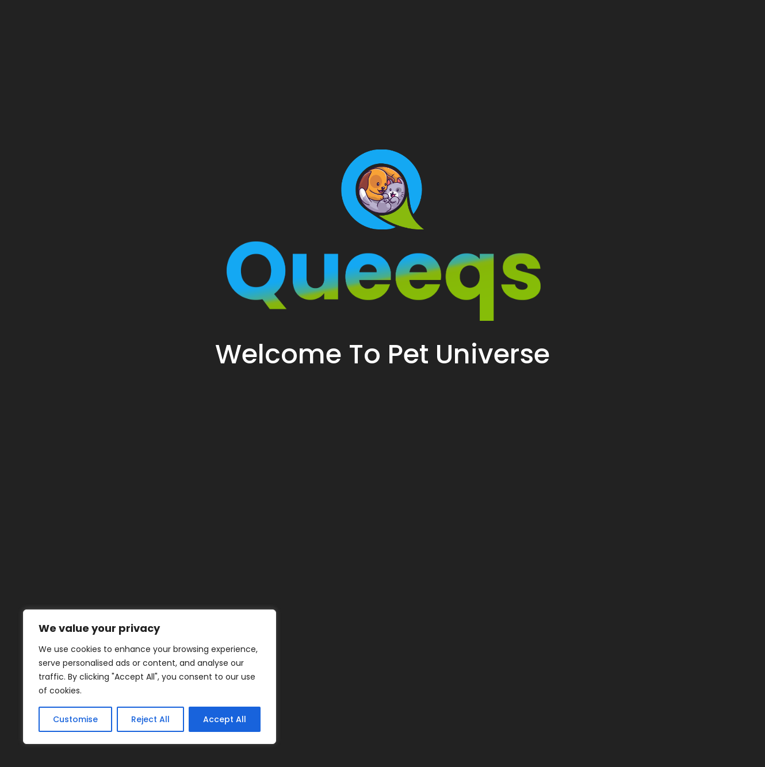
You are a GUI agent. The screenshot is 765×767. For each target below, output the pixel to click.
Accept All (224, 719)
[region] (149, 676)
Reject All (150, 719)
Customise (75, 719)
